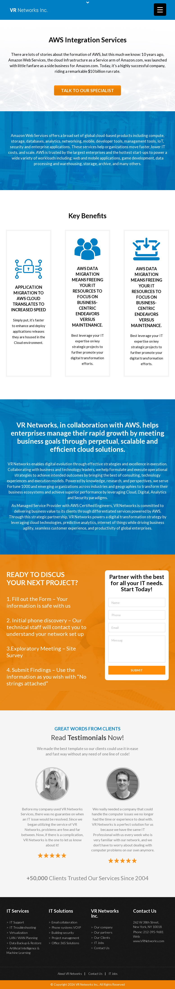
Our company (103, 927)
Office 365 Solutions (65, 943)
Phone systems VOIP (66, 927)
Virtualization (18, 932)
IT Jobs (99, 943)
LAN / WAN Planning (23, 938)
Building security (63, 932)
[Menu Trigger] (160, 9)
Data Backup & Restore (25, 943)
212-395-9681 (153, 932)
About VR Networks (70, 973)
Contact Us (101, 948)
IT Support (16, 922)
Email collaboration (64, 922)
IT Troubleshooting (22, 927)
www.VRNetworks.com (148, 941)
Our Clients (102, 937)
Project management (65, 938)
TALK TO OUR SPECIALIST (87, 90)
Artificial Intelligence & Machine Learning (23, 950)
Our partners (103, 932)
